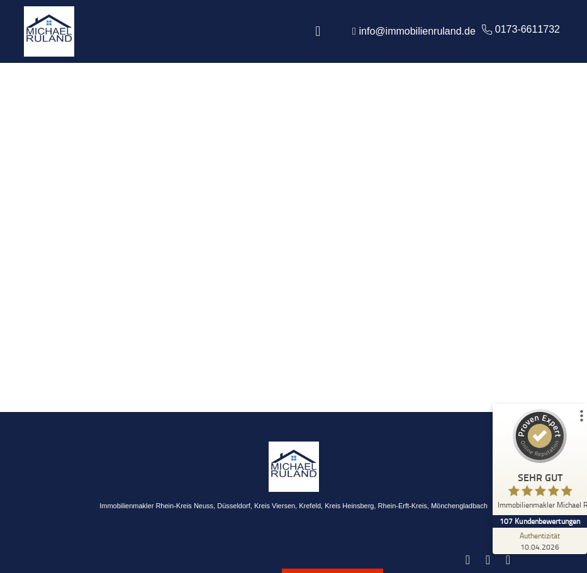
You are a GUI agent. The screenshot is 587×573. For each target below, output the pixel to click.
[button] (318, 31)
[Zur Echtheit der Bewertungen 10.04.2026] (540, 541)
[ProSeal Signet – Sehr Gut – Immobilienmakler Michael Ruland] (540, 462)
